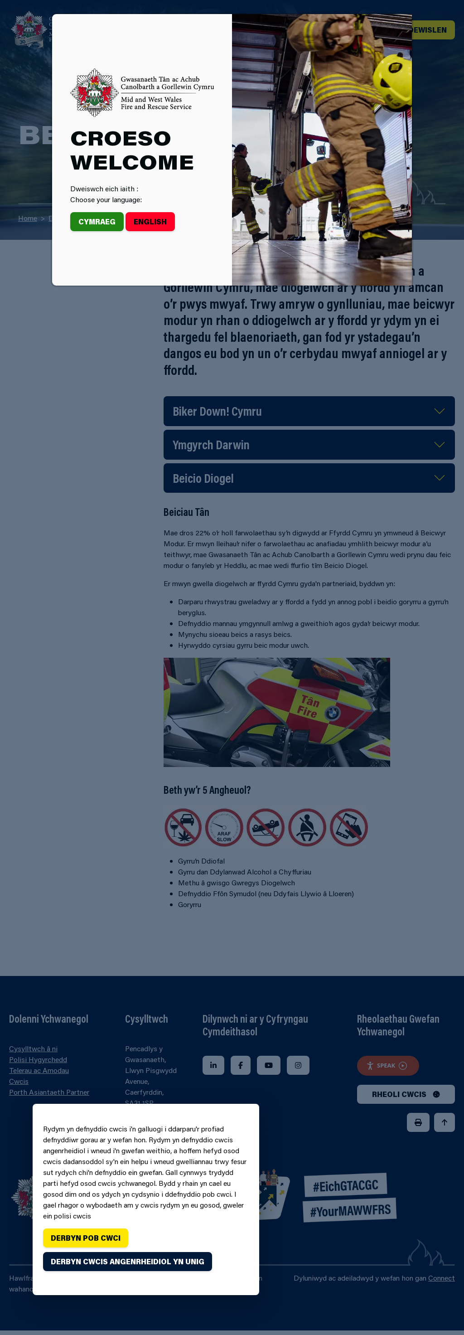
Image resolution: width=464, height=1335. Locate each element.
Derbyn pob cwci (86, 1238)
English (150, 221)
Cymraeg (97, 221)
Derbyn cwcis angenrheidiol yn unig (127, 1261)
